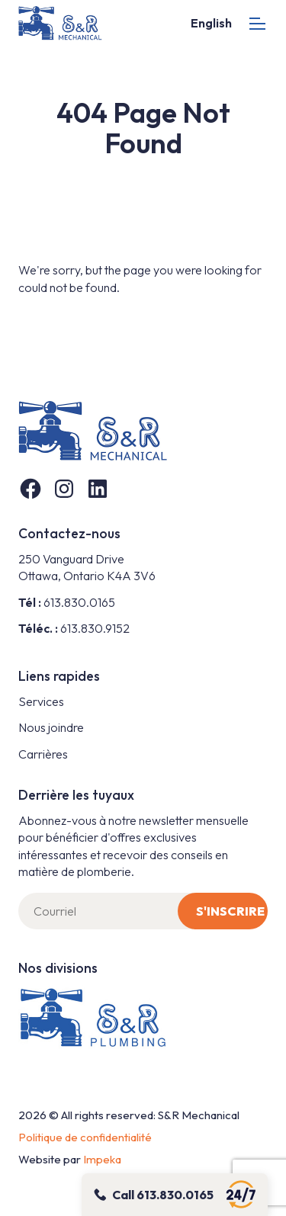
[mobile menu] (257, 23)
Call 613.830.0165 (163, 1194)
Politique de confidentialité (85, 1137)
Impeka (102, 1159)
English (211, 22)
